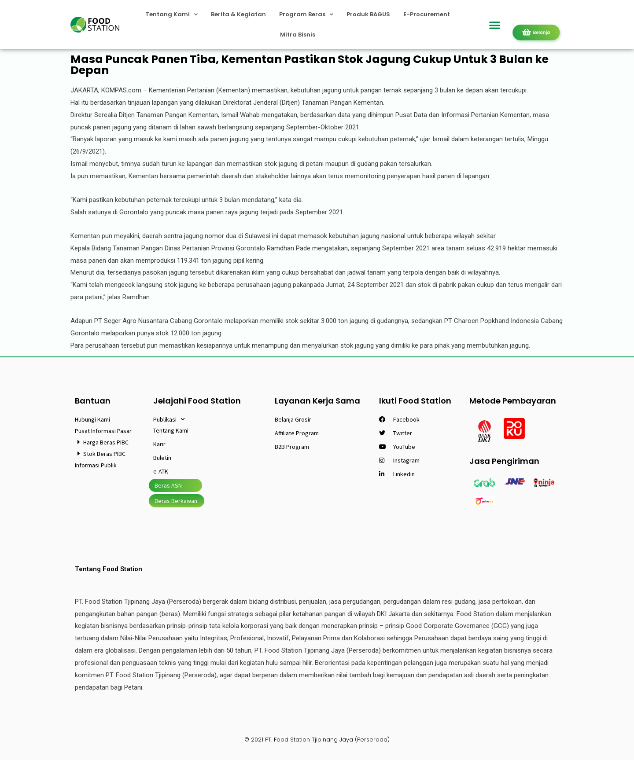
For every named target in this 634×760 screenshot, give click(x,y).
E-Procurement (426, 14)
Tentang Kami (171, 14)
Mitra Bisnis (297, 34)
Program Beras (306, 14)
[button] (495, 25)
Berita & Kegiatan (238, 14)
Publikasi (169, 419)
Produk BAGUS (368, 14)
